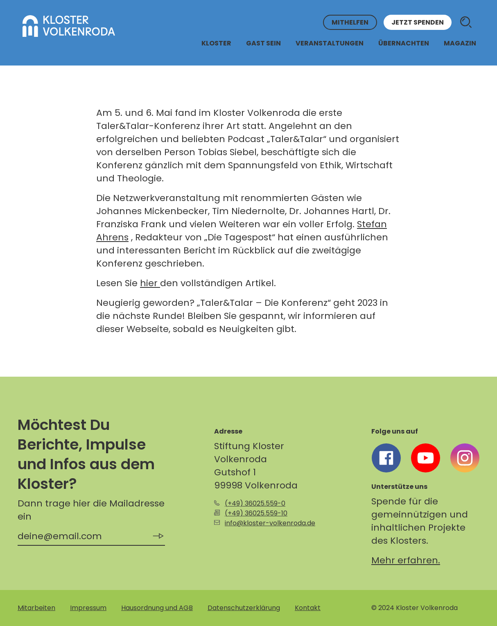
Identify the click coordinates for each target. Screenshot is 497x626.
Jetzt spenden (417, 22)
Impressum (88, 607)
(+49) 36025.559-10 (256, 513)
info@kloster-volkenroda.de (270, 523)
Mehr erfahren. (405, 560)
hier (150, 283)
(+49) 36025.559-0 (255, 503)
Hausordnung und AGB (157, 607)
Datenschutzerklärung (244, 607)
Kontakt (308, 607)
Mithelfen (350, 22)
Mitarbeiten (36, 607)
